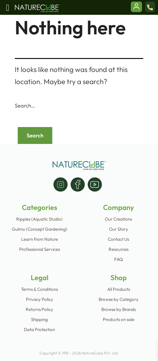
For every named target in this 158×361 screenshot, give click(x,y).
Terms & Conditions (39, 289)
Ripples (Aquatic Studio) (39, 219)
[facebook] (78, 184)
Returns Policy (39, 309)
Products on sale (118, 319)
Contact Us (118, 239)
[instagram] (60, 184)
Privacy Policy (39, 299)
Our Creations (118, 219)
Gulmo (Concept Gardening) (39, 229)
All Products (118, 289)
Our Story (118, 229)
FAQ (118, 259)
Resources (118, 249)
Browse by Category (119, 299)
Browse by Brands (118, 309)
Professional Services (39, 249)
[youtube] (95, 184)
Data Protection (39, 329)
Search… (25, 105)
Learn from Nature (39, 239)
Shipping (39, 319)
